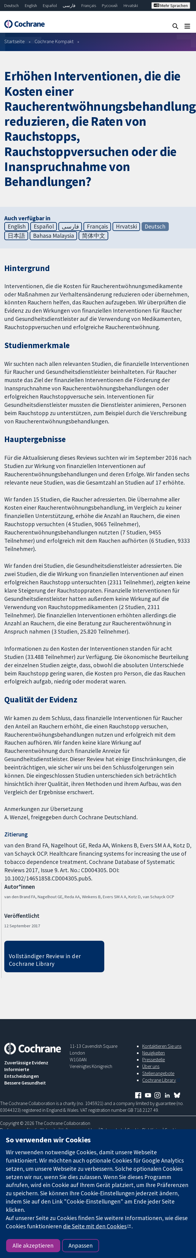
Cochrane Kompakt (54, 41)
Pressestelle (153, 1059)
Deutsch (11, 5)
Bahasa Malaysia (53, 235)
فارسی (69, 5)
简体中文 (93, 235)
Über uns (150, 1066)
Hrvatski (131, 5)
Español (50, 5)
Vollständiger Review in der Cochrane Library (45, 959)
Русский (109, 5)
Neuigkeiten (153, 1053)
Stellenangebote (158, 1073)
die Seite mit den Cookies (95, 1226)
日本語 (16, 235)
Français (88, 5)
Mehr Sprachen (171, 5)
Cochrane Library (159, 1080)
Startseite (14, 41)
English (31, 5)
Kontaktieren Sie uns (161, 1046)
